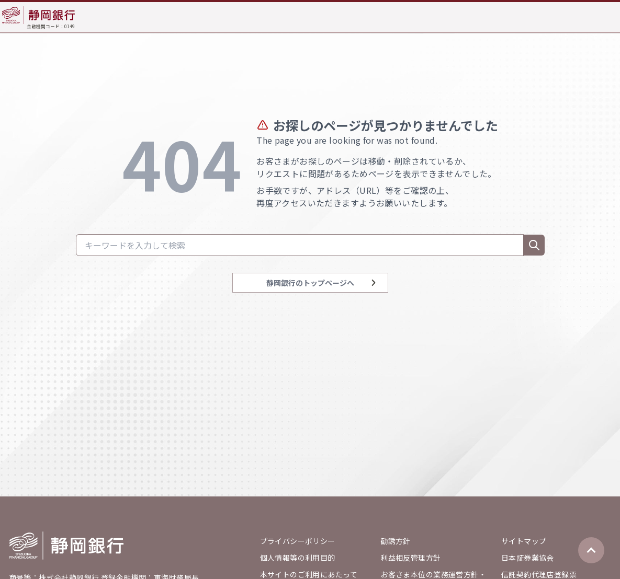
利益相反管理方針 (410, 557)
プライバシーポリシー (297, 541)
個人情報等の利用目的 (297, 557)
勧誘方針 (395, 541)
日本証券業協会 (527, 557)
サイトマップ (524, 541)
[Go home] (66, 545)
